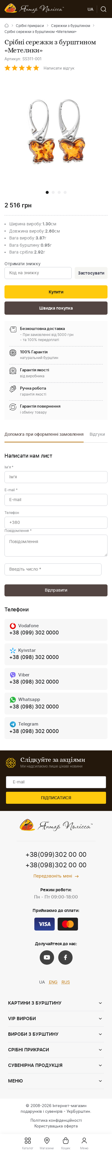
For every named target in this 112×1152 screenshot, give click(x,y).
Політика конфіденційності (56, 1121)
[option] (44, 436)
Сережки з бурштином (70, 26)
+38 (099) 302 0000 (34, 632)
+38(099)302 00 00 (56, 854)
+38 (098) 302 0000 (34, 657)
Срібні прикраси (30, 26)
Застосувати (91, 273)
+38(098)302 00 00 (56, 865)
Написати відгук (59, 68)
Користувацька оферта (56, 1126)
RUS (66, 982)
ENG (53, 982)
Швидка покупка (56, 308)
